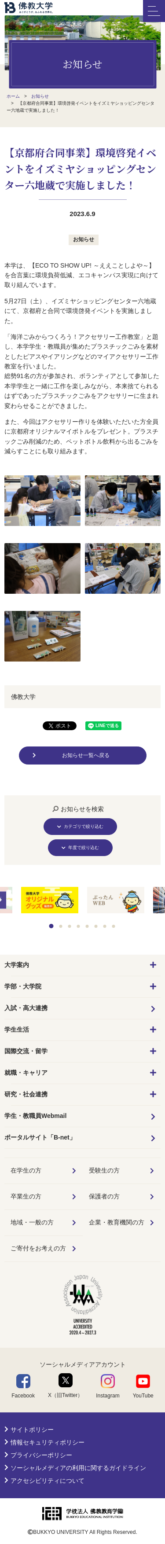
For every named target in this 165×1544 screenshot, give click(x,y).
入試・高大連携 (26, 1007)
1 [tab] (51, 926)
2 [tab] (60, 926)
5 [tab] (86, 926)
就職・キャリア (26, 1072)
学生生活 (16, 1029)
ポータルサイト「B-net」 (40, 1137)
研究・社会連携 (26, 1094)
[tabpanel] (116, 900)
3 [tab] (69, 926)
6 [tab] (95, 926)
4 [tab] (78, 926)
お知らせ (83, 239)
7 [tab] (104, 926)
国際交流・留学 (26, 1051)
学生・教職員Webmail (35, 1115)
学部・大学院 (22, 986)
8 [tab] (113, 926)
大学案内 (16, 964)
